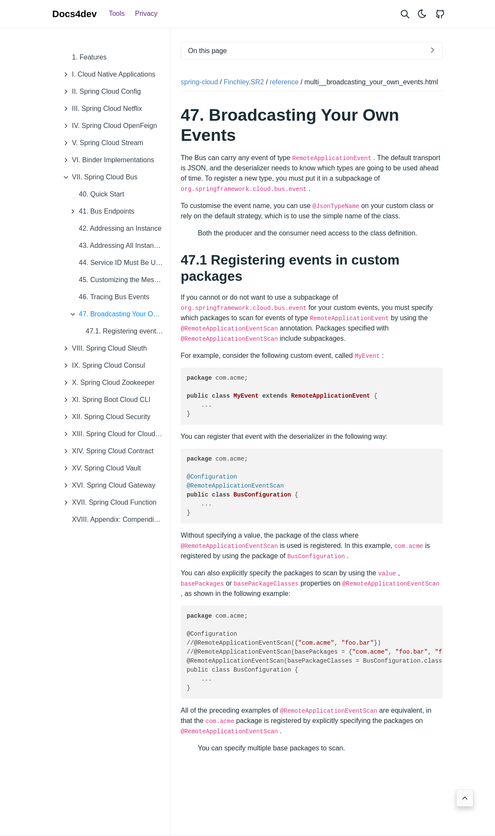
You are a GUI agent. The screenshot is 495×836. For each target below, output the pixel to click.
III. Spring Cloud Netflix (100, 108)
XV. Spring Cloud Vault (100, 468)
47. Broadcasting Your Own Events (118, 314)
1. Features (89, 57)
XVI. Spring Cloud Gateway (107, 485)
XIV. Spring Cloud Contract (106, 451)
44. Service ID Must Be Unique (124, 262)
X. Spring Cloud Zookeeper (107, 382)
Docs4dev (74, 14)
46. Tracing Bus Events (114, 296)
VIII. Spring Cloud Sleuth (103, 348)
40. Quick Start (101, 194)
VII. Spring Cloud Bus (98, 177)
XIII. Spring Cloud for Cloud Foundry (114, 434)
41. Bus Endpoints (100, 211)
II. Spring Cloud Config (100, 91)
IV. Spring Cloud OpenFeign (108, 125)
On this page (207, 50)
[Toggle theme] (422, 13)
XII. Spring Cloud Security (104, 416)
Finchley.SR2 (244, 82)
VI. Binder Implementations (106, 160)
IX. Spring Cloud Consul (102, 365)
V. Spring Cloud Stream (101, 143)
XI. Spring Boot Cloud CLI (104, 399)
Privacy (146, 13)
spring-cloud (199, 82)
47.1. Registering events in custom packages (128, 331)
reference (284, 82)
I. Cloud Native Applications (107, 74)
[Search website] (405, 13)
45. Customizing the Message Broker (124, 279)
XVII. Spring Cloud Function (107, 502)
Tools (117, 13)
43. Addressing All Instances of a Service (124, 245)
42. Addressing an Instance (120, 228)
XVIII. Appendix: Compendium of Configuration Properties (121, 519)
